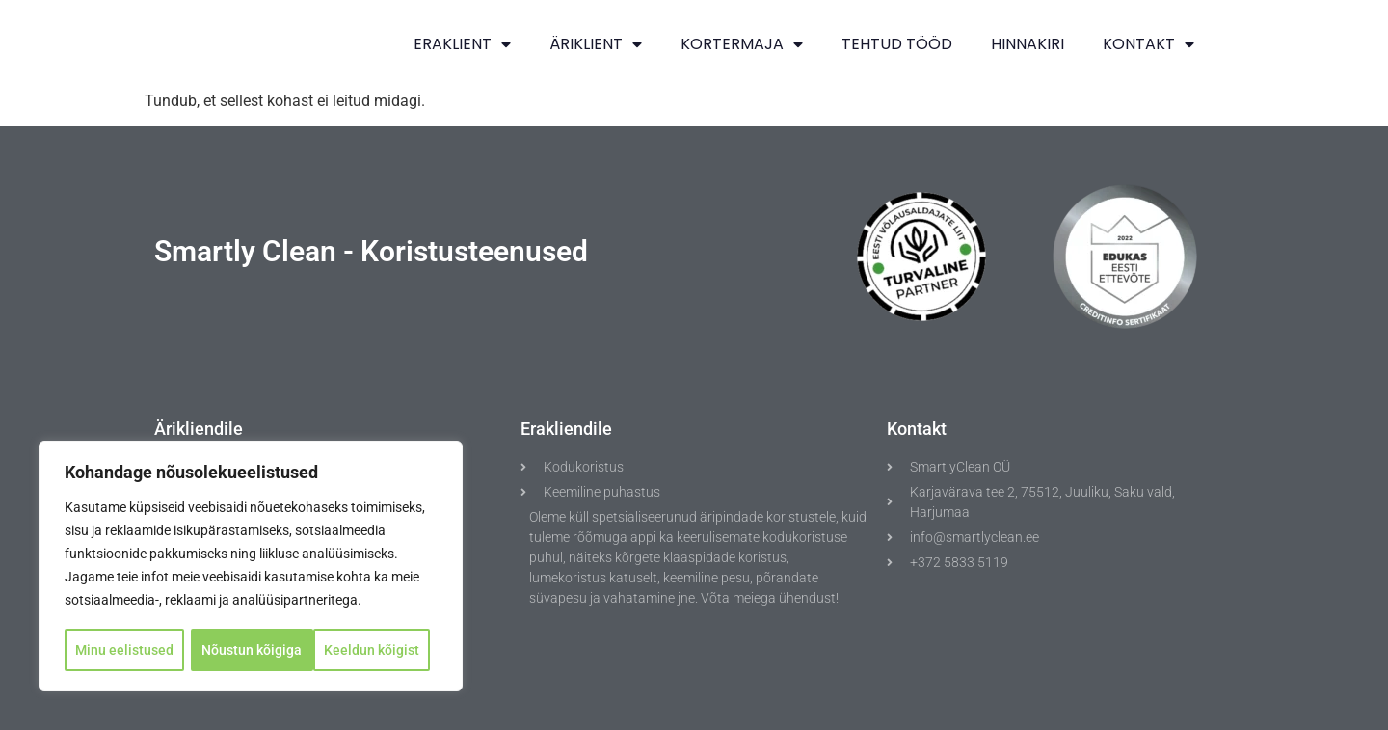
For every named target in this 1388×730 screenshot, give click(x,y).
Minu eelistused (124, 650)
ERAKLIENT (462, 44)
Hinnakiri (1027, 44)
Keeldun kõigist (250, 650)
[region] (251, 567)
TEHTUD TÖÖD (896, 44)
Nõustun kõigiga (376, 650)
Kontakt (1148, 44)
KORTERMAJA (742, 44)
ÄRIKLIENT (595, 44)
